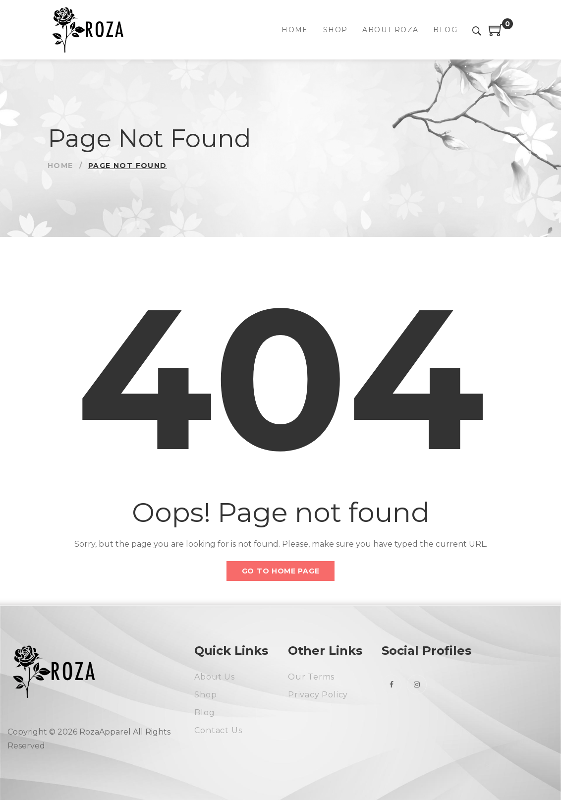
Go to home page (281, 571)
